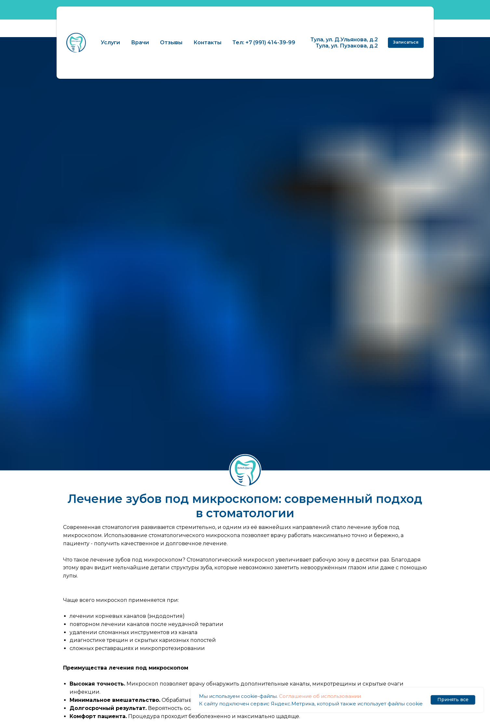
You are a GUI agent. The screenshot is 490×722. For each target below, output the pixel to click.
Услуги (110, 42)
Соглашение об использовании (320, 696)
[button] (406, 42)
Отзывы (171, 42)
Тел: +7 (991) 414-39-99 (263, 42)
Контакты (207, 42)
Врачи (140, 42)
